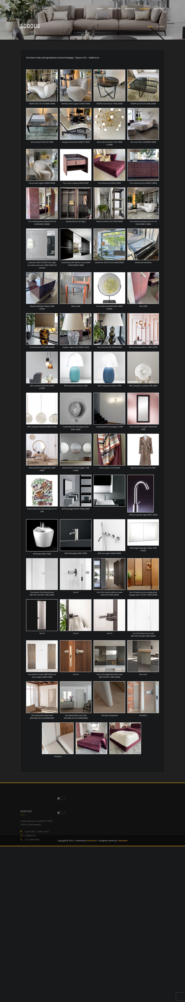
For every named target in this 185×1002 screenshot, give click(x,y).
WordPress (92, 840)
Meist (100, 8)
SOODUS (144, 8)
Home (150, 26)
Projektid (114, 8)
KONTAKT (159, 8)
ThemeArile (123, 840)
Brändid (130, 8)
